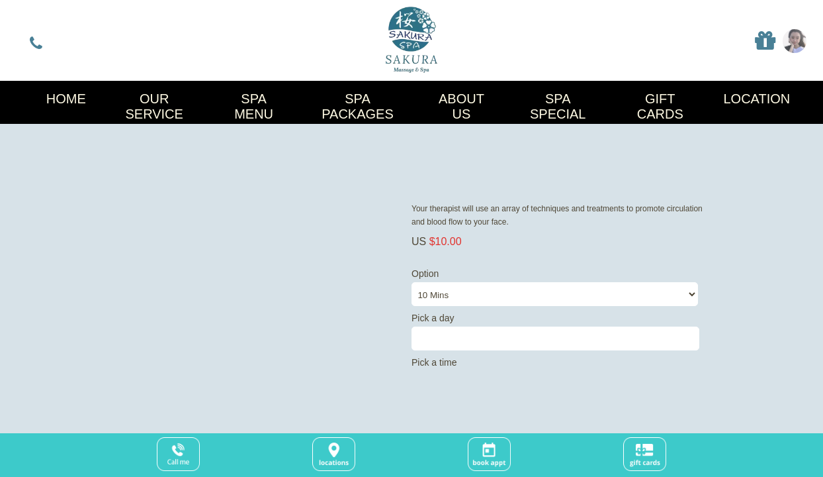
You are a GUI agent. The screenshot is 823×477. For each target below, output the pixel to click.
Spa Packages (358, 106)
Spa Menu (253, 106)
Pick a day (558, 331)
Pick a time (434, 362)
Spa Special (557, 106)
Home (66, 98)
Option (558, 287)
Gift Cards (660, 106)
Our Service (154, 106)
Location (756, 98)
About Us (461, 106)
